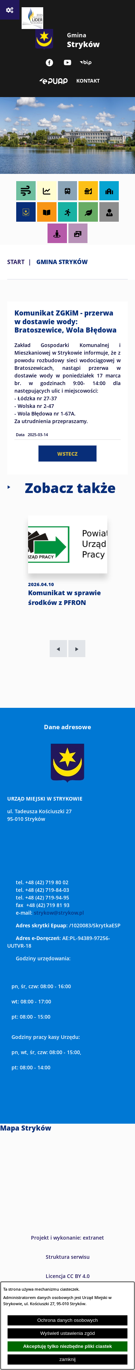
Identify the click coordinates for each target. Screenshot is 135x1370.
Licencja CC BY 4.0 (68, 1276)
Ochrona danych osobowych (67, 1320)
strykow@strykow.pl (59, 912)
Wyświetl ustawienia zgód (67, 1333)
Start (15, 262)
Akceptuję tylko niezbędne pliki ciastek (67, 1346)
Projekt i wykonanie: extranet (67, 1237)
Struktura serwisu (68, 1256)
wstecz (67, 453)
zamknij (67, 1359)
